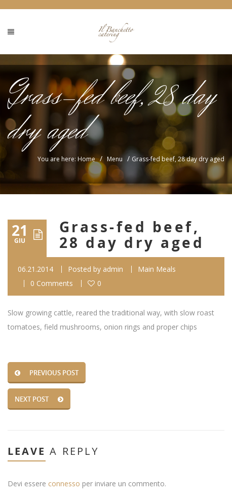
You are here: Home (66, 159)
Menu (115, 159)
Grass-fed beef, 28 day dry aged (131, 235)
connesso (64, 483)
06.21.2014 (35, 269)
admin (113, 269)
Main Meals (157, 269)
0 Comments (51, 283)
